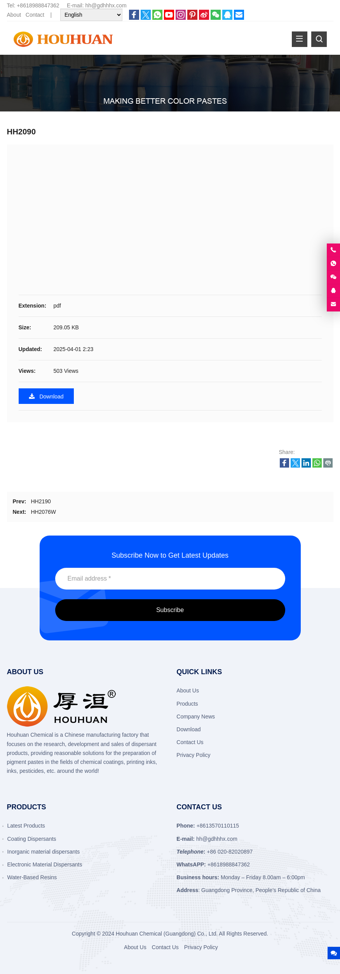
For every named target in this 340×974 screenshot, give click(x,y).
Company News (195, 716)
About (14, 15)
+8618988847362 (38, 5)
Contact (35, 15)
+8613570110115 (218, 826)
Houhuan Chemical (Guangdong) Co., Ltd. (167, 934)
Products (187, 704)
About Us (187, 690)
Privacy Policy (193, 755)
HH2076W (43, 512)
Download (46, 396)
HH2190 (41, 501)
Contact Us (189, 742)
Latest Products (26, 826)
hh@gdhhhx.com (106, 5)
